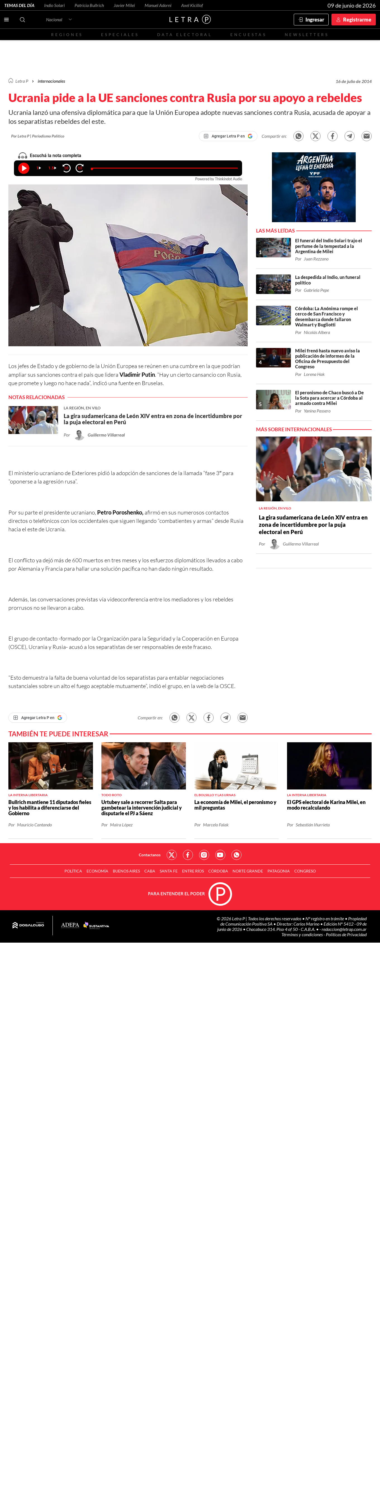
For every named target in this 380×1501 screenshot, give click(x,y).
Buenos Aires (126, 871)
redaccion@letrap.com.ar (344, 929)
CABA (149, 871)
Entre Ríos (193, 871)
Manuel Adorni (158, 5)
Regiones (67, 34)
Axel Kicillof (192, 5)
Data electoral (184, 34)
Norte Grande (248, 871)
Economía (97, 871)
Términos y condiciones (302, 934)
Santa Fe (169, 871)
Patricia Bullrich (89, 5)
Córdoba (218, 871)
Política (73, 871)
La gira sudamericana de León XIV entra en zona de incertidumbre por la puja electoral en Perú (313, 524)
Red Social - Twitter (171, 855)
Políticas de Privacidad (346, 934)
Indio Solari (54, 5)
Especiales (120, 34)
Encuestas (248, 34)
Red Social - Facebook (188, 855)
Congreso (305, 871)
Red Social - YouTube (220, 855)
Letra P (21, 81)
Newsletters (307, 34)
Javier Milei (124, 5)
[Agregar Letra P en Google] (228, 136)
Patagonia (278, 871)
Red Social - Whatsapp (236, 855)
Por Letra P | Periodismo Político (37, 136)
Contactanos (150, 854)
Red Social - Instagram (204, 855)
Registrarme (357, 19)
